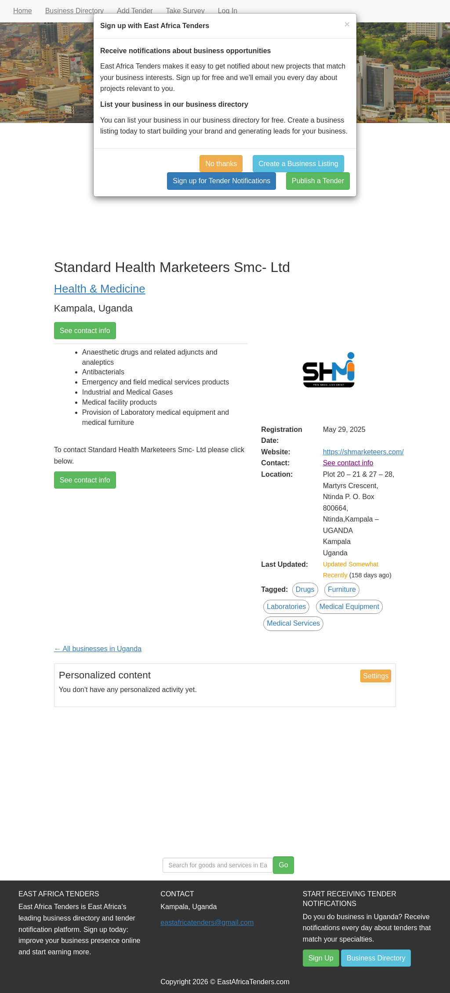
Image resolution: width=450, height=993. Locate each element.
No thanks (221, 163)
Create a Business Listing (298, 163)
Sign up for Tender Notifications (221, 181)
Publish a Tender (318, 181)
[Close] (347, 24)
